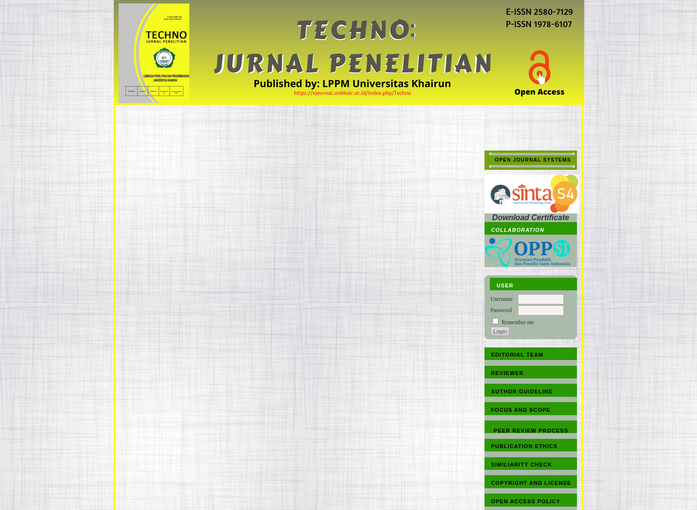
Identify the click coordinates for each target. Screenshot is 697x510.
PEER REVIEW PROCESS (531, 431)
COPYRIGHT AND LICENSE (531, 483)
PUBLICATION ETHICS (524, 446)
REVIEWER (507, 373)
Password (501, 310)
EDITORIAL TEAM (517, 355)
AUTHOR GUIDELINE (522, 391)
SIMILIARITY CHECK (521, 464)
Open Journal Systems (533, 160)
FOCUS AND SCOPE (521, 410)
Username (501, 299)
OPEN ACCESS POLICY (526, 501)
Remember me (517, 322)
